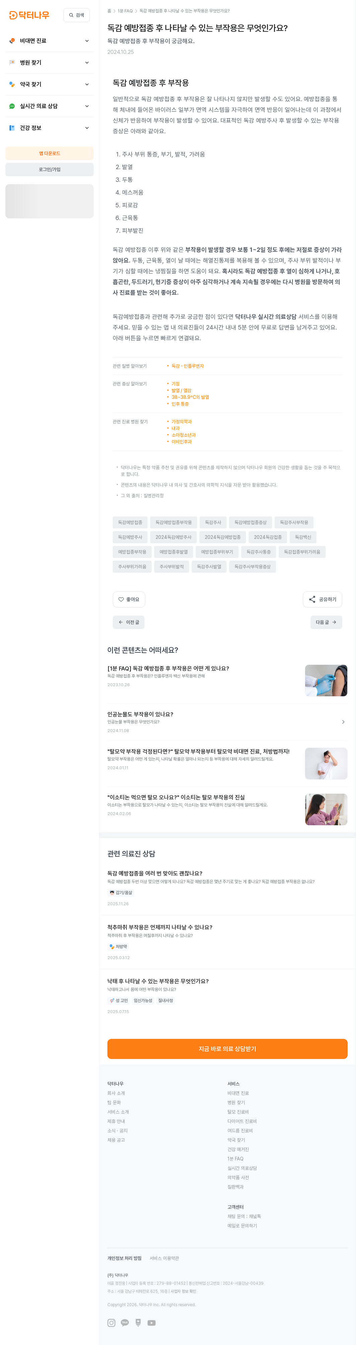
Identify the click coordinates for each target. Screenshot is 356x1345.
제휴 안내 (116, 1121)
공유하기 (322, 599)
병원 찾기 (236, 1102)
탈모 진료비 (238, 1112)
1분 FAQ (236, 1158)
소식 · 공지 (117, 1130)
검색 (76, 15)
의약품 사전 (238, 1177)
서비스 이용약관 (164, 1258)
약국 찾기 (236, 1140)
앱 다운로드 (49, 153)
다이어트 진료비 (242, 1121)
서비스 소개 (118, 1112)
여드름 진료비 (240, 1130)
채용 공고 (116, 1140)
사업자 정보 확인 (183, 1291)
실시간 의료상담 (242, 1168)
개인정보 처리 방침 (124, 1258)
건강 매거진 (238, 1149)
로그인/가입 (50, 169)
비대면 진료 (238, 1093)
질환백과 (236, 1187)
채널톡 (255, 1216)
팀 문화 (114, 1102)
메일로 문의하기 (242, 1225)
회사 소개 (116, 1093)
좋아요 (129, 599)
